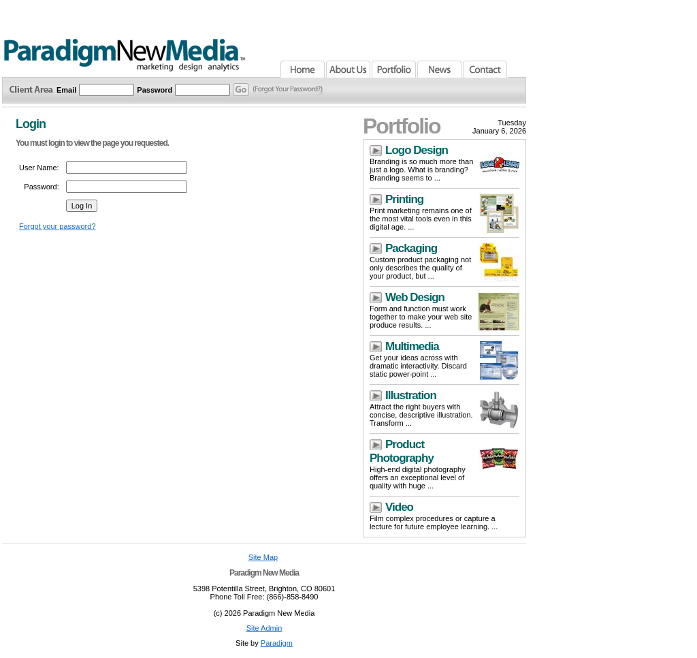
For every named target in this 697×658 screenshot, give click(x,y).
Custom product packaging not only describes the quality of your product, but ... (420, 267)
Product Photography (402, 451)
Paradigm (277, 643)
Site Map (263, 557)
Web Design (414, 297)
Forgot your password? (57, 226)
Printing (404, 199)
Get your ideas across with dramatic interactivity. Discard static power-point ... (418, 366)
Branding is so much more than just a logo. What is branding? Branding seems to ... (421, 169)
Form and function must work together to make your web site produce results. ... (421, 316)
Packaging (411, 248)
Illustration (410, 395)
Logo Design (416, 150)
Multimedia (412, 346)
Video (399, 507)
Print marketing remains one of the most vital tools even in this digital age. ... (421, 218)
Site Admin (264, 628)
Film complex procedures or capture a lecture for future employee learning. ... (434, 522)
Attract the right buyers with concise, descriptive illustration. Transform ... (421, 415)
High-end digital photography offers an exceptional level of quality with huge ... (418, 477)
